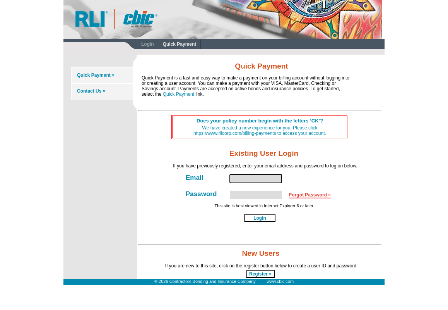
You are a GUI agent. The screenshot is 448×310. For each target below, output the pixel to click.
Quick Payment (180, 44)
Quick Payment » (96, 75)
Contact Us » (91, 91)
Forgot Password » (310, 195)
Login (147, 44)
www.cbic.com (280, 281)
